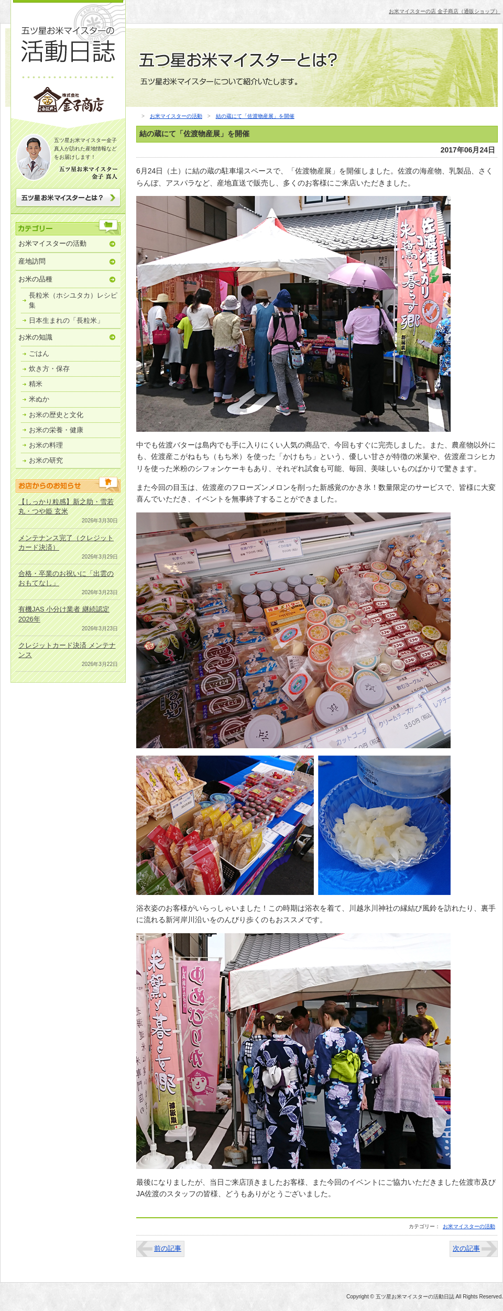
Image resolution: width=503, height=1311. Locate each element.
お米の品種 (35, 279)
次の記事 (466, 1248)
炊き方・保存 (49, 369)
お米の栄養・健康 (56, 430)
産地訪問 (32, 261)
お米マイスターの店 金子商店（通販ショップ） (444, 11)
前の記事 (167, 1248)
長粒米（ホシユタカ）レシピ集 (73, 300)
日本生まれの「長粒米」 (66, 320)
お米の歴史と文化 (56, 415)
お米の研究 (46, 460)
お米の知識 (35, 337)
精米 (35, 384)
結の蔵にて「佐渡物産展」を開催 (255, 116)
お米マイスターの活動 (52, 243)
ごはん (39, 353)
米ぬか (39, 399)
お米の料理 (46, 445)
